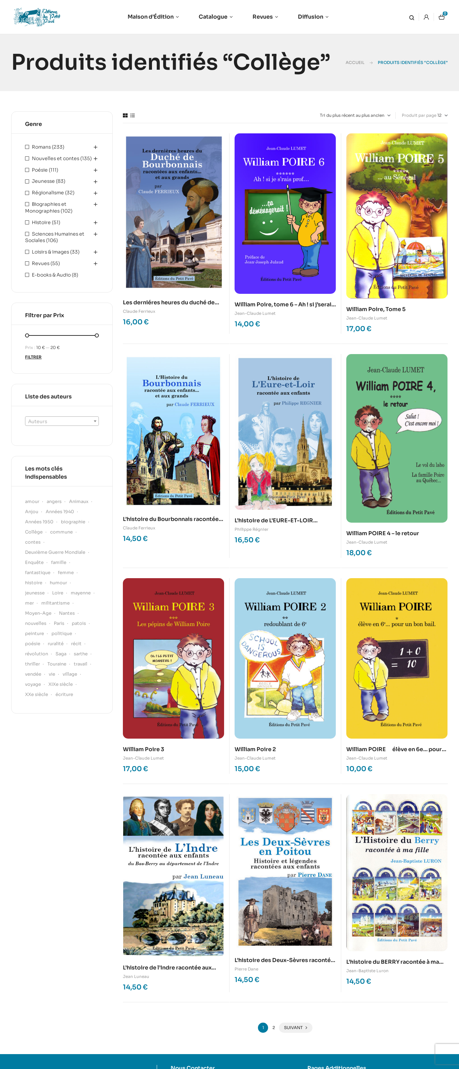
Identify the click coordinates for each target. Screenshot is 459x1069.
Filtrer (33, 356)
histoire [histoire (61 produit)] (33, 583)
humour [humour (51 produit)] (58, 583)
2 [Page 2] (273, 1027)
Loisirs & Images (50, 252)
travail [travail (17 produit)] (80, 664)
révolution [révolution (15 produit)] (36, 654)
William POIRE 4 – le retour (382, 533)
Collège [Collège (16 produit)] (34, 532)
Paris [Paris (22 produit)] (59, 623)
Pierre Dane (246, 969)
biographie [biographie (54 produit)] (73, 522)
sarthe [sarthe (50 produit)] (81, 654)
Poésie (40, 170)
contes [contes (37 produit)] (33, 542)
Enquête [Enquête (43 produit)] (34, 562)
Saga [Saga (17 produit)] (61, 654)
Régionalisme (48, 193)
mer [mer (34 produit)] (29, 603)
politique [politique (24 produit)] (61, 633)
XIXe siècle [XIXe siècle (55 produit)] (60, 684)
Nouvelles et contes (55, 158)
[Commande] (355, 115)
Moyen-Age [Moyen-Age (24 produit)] (38, 613)
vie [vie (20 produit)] (52, 674)
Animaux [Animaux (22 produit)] (78, 501)
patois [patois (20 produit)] (79, 623)
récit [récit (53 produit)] (76, 644)
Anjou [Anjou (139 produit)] (31, 512)
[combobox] (62, 421)
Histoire (41, 222)
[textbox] (62, 421)
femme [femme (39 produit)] (66, 572)
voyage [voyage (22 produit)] (33, 684)
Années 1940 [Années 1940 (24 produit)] (60, 512)
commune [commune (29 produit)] (61, 532)
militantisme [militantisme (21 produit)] (55, 603)
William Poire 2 (255, 749)
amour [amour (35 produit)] (32, 501)
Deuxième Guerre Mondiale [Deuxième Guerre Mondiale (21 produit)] (55, 552)
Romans (41, 147)
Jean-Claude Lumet (255, 313)
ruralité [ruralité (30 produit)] (56, 644)
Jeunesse (43, 181)
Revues (40, 263)
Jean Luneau (136, 976)
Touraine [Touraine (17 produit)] (56, 664)
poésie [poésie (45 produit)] (32, 644)
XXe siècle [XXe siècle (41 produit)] (36, 694)
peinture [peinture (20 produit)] (34, 633)
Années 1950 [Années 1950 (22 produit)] (39, 522)
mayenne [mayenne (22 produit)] (81, 593)
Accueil (355, 62)
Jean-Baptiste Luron (367, 970)
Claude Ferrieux (139, 311)
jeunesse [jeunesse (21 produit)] (35, 593)
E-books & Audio (51, 275)
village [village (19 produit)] (70, 674)
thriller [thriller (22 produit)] (32, 664)
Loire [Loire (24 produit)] (57, 593)
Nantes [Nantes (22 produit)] (67, 613)
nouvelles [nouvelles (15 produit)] (35, 623)
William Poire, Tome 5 (376, 309)
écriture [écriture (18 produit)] (64, 694)
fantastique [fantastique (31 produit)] (37, 572)
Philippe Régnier (251, 529)
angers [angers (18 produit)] (54, 501)
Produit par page (419, 115)
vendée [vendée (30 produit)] (33, 674)
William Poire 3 (143, 749)
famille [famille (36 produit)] (58, 562)
